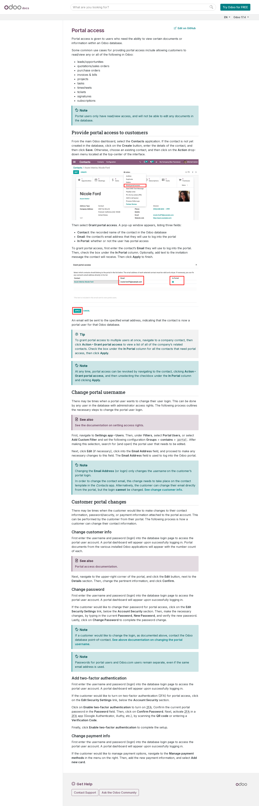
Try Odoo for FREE (235, 7)
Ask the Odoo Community (119, 792)
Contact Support (85, 792)
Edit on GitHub (185, 28)
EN (226, 17)
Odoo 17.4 (240, 17)
